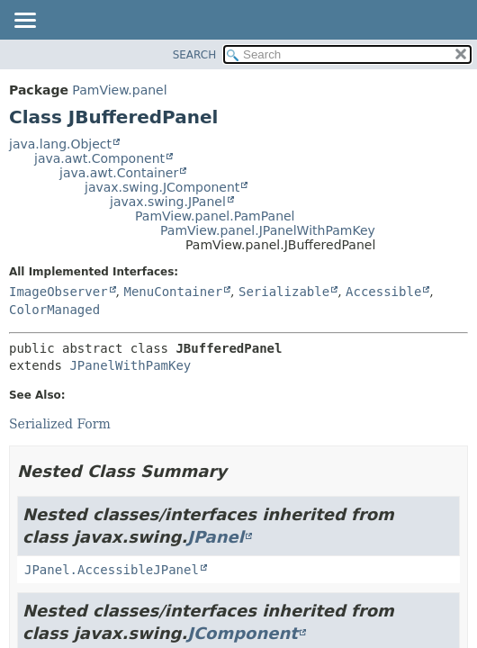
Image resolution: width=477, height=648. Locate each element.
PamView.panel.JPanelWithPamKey (267, 230)
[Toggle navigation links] (24, 21)
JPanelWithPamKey (130, 365)
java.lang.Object (60, 144)
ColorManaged (54, 309)
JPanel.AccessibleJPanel (111, 569)
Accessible (383, 291)
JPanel (215, 536)
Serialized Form (60, 424)
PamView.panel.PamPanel (215, 216)
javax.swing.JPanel (168, 201)
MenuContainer (172, 291)
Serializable (283, 291)
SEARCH (195, 55)
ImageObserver (58, 291)
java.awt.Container (118, 173)
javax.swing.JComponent (162, 187)
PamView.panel (119, 90)
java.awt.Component (99, 158)
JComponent (242, 633)
